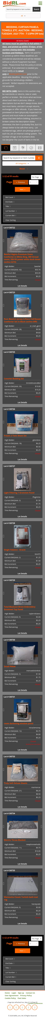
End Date (9, 202)
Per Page (36, 177)
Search (36, 9)
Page (9, 182)
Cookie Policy (10, 998)
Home (7, 993)
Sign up (21, 993)
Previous (21, 182)
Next (22, 189)
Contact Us (30, 993)
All (23, 16)
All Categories (22, 163)
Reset (22, 168)
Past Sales (22, 998)
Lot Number (10, 211)
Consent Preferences (35, 1003)
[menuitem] (23, 197)
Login (14, 993)
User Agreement (11, 995)
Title (7, 206)
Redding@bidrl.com (18, 74)
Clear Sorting (11, 220)
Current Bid (10, 215)
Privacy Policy (26, 995)
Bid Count (9, 197)
